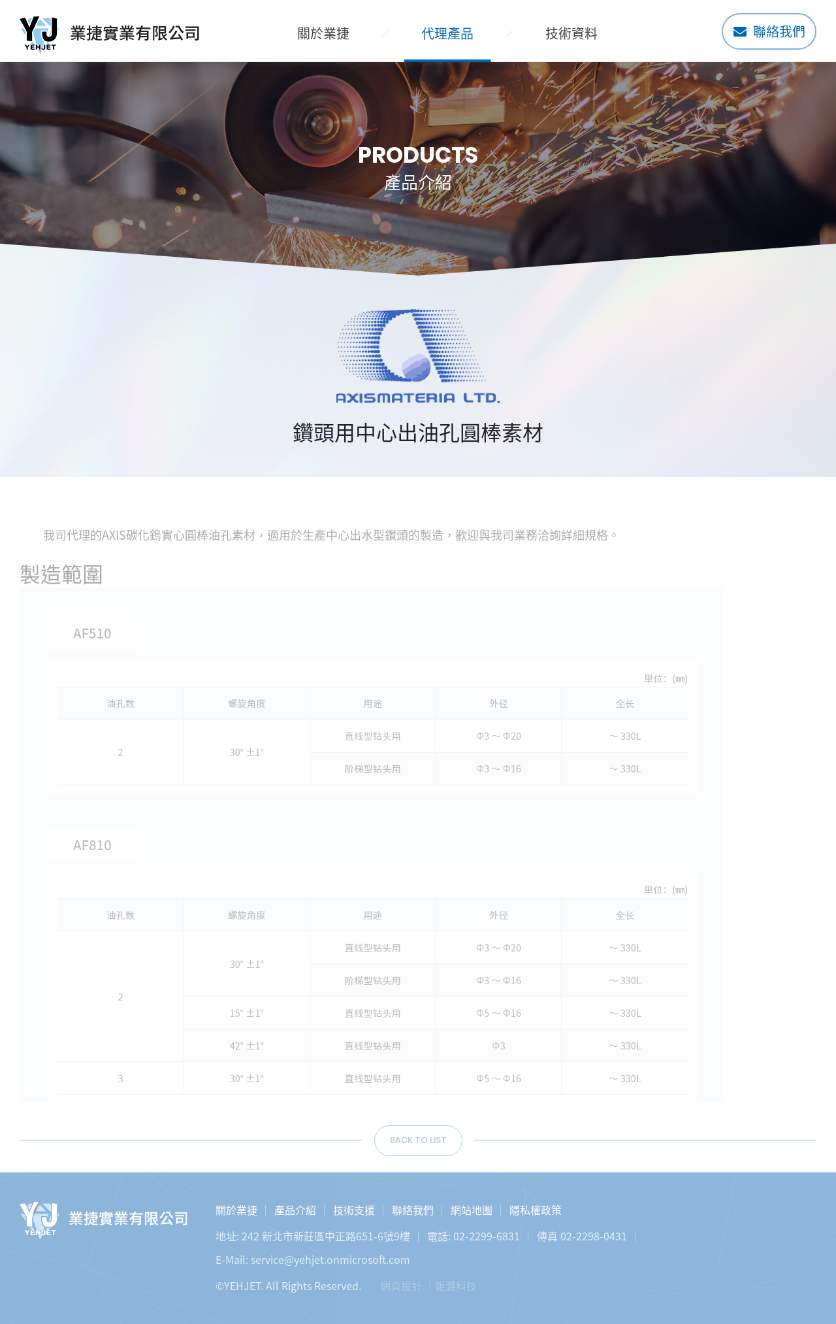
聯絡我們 (769, 31)
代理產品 (447, 33)
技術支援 (354, 1209)
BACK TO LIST (418, 1144)
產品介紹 (295, 1209)
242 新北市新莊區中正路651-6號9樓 (326, 1236)
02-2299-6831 (486, 1236)
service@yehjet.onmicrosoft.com (330, 1259)
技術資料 (571, 33)
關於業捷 (323, 33)
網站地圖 (471, 1209)
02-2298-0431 (593, 1236)
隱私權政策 (535, 1209)
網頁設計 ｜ (407, 1285)
